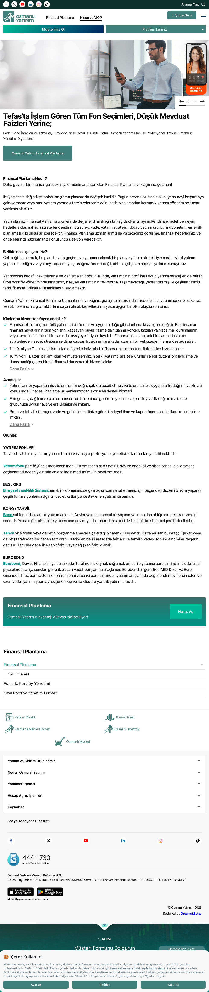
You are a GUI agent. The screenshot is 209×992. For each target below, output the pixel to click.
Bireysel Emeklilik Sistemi (25, 490)
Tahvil (8, 533)
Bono (7, 514)
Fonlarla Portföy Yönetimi (27, 683)
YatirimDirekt (18, 674)
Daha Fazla (20, 369)
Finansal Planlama (20, 664)
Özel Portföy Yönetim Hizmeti (31, 693)
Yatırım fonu (13, 466)
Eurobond (11, 563)
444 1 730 (36, 858)
